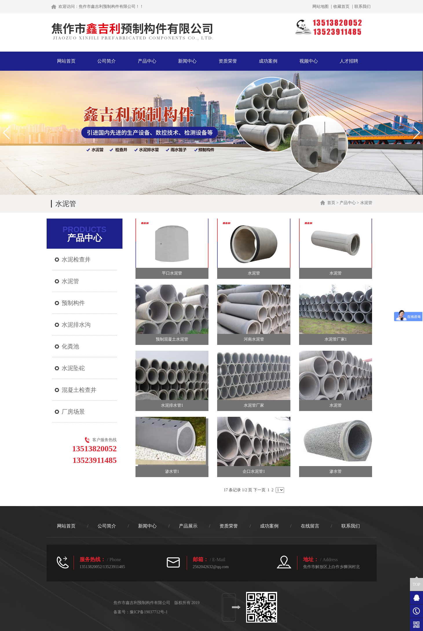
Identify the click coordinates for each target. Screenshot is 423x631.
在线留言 (310, 525)
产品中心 (147, 61)
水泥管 (366, 203)
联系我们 (362, 7)
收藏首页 (341, 7)
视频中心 (308, 61)
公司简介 (106, 61)
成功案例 (268, 61)
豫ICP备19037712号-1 (149, 612)
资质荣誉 (228, 61)
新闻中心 (187, 61)
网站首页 (66, 61)
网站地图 (320, 7)
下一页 (259, 490)
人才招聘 (349, 61)
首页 (331, 203)
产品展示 (188, 525)
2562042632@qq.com (211, 567)
